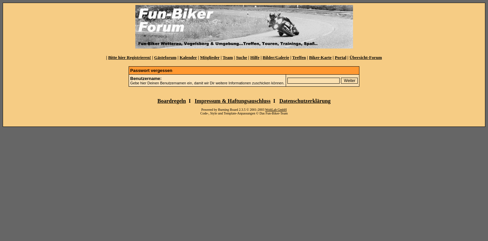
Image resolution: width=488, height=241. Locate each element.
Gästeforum (165, 57)
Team (228, 57)
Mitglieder (209, 57)
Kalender (188, 57)
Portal (340, 57)
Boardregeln (171, 101)
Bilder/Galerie (276, 57)
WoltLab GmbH (276, 109)
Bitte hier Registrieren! (129, 57)
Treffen (299, 57)
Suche (241, 57)
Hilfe (254, 57)
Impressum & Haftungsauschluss (232, 101)
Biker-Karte (320, 57)
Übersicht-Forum (365, 57)
